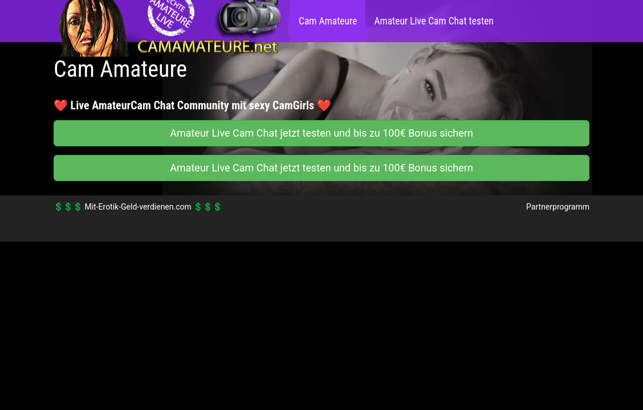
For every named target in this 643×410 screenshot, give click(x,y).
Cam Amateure (328, 21)
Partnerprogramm (557, 206)
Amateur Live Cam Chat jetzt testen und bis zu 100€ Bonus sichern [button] (321, 133)
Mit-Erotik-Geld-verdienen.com (137, 206)
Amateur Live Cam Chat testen (433, 21)
